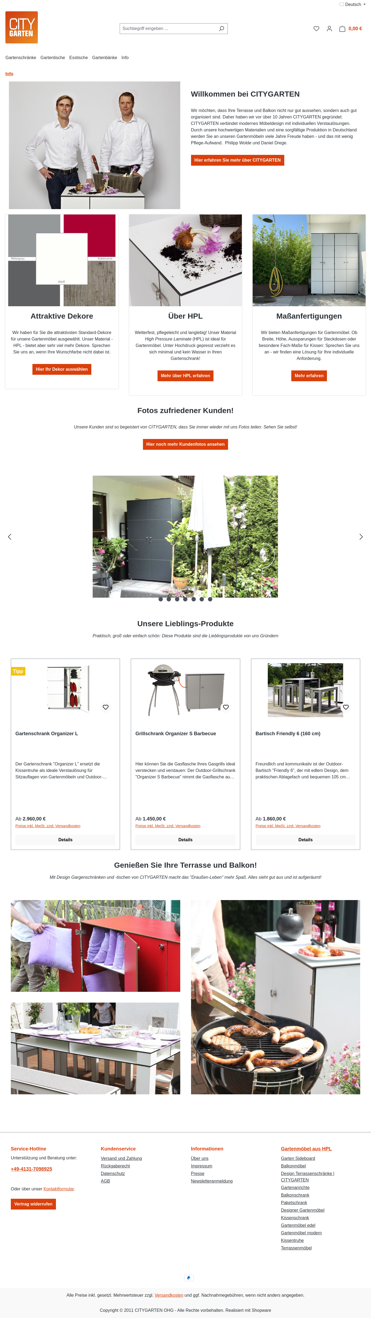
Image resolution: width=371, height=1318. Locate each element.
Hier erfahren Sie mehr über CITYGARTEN (238, 160)
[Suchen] (221, 28)
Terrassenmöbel (296, 1248)
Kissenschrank (295, 1217)
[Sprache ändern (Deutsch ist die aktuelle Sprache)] (353, 4)
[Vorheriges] (9, 537)
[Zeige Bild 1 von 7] (160, 599)
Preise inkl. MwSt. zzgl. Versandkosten (47, 826)
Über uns (200, 1158)
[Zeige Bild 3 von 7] (177, 599)
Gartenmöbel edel (298, 1225)
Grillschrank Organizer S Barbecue (175, 733)
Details (65, 839)
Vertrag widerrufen (33, 1204)
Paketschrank (294, 1202)
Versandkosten (169, 1295)
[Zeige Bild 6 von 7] (202, 599)
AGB (105, 1181)
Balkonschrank (295, 1195)
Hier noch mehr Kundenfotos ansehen (185, 444)
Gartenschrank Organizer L (46, 733)
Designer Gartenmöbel (303, 1210)
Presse (198, 1173)
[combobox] (167, 28)
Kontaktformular (59, 1189)
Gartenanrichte (295, 1187)
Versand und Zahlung (121, 1158)
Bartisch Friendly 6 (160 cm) (288, 733)
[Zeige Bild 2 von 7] (169, 599)
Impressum (201, 1166)
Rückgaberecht (115, 1166)
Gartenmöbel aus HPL (306, 1149)
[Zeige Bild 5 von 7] (193, 599)
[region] (185, 536)
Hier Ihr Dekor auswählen (62, 369)
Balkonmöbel (293, 1166)
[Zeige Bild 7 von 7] (210, 599)
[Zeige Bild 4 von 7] (185, 599)
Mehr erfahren (309, 375)
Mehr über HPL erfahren (185, 375)
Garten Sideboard (298, 1158)
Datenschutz (113, 1173)
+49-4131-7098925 (31, 1169)
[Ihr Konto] (329, 28)
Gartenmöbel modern (301, 1233)
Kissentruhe (292, 1240)
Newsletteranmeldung (212, 1181)
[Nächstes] (361, 537)
